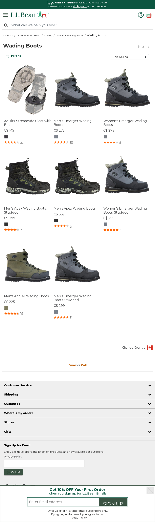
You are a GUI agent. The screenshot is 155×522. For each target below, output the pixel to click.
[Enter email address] (59, 502)
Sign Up (113, 503)
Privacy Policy (78, 517)
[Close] (150, 490)
